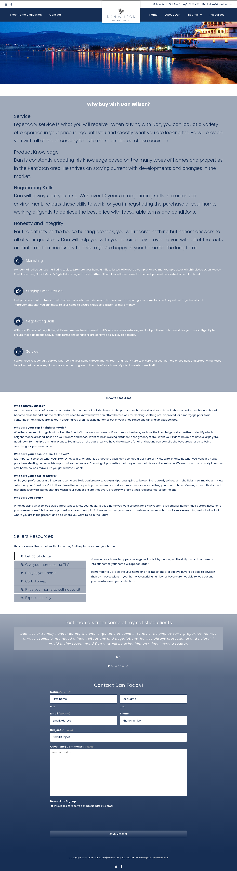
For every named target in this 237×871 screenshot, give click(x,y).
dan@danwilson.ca (220, 4)
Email (60, 714)
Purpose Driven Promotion (156, 857)
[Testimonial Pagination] (109, 666)
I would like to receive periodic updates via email (83, 806)
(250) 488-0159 (196, 4)
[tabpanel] (154, 577)
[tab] (50, 556)
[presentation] (118, 818)
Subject (61, 730)
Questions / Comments (72, 747)
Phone (124, 713)
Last (122, 706)
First (52, 706)
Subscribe (159, 4)
